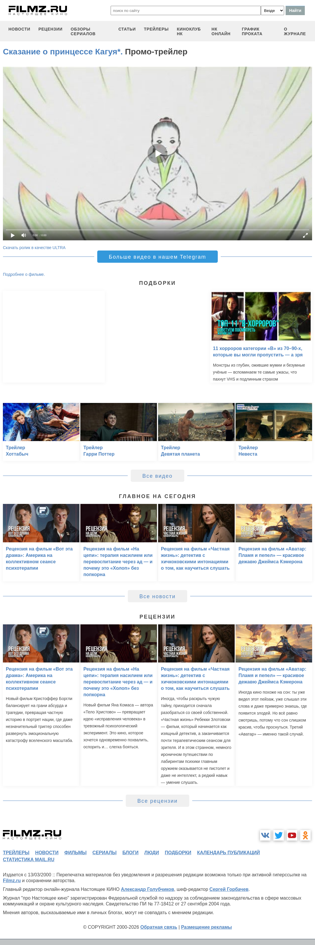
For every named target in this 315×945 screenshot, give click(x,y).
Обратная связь (158, 927)
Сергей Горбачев (228, 889)
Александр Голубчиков (147, 889)
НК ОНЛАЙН (221, 31)
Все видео (157, 476)
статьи (127, 29)
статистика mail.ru (28, 859)
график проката (252, 31)
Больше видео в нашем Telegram (157, 257)
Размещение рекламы (206, 927)
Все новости (157, 596)
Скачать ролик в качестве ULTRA (34, 247)
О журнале (295, 31)
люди (151, 852)
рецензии (50, 29)
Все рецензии (157, 801)
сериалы (104, 852)
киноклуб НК (189, 31)
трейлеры (156, 29)
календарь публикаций (228, 852)
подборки (178, 852)
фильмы (75, 852)
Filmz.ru (12, 880)
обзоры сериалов (83, 31)
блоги (130, 852)
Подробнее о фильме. (24, 274)
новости (19, 29)
